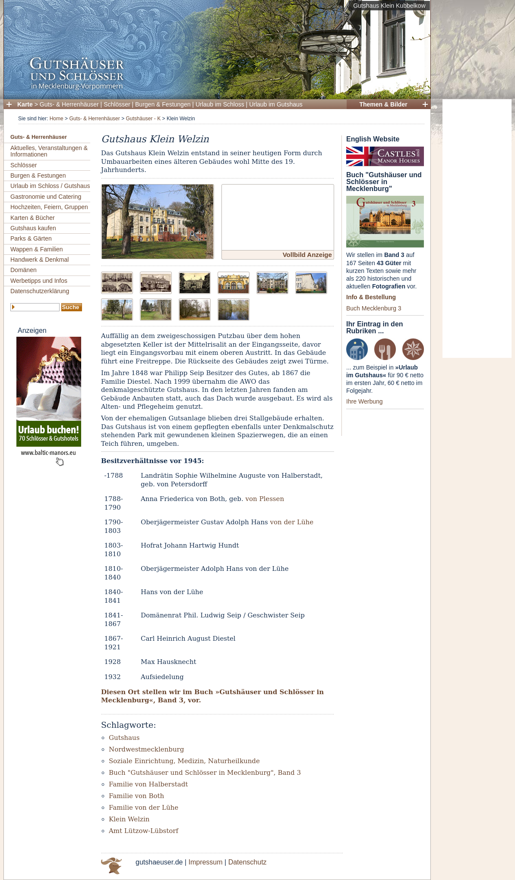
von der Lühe (292, 522)
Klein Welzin (129, 819)
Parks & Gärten (31, 238)
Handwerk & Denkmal (39, 259)
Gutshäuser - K (143, 119)
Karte (25, 104)
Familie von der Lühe (143, 807)
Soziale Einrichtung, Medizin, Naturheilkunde (184, 761)
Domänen (23, 269)
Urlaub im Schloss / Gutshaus (50, 185)
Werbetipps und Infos (38, 280)
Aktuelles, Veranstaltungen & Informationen (49, 151)
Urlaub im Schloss (220, 104)
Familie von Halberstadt (148, 784)
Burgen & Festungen (162, 104)
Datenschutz (247, 862)
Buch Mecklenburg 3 (373, 308)
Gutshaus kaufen (33, 228)
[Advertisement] (477, 228)
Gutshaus (124, 738)
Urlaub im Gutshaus (276, 104)
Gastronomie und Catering (45, 196)
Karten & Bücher (32, 217)
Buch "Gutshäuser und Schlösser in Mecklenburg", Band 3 (205, 773)
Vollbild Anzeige (307, 254)
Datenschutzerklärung (39, 291)
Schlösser (117, 104)
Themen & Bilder (383, 104)
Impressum (205, 862)
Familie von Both (136, 796)
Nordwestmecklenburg (146, 749)
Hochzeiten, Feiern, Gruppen (49, 207)
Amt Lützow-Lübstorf (143, 831)
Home (56, 119)
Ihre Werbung (364, 401)
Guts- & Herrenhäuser (69, 104)
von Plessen (264, 499)
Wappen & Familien (36, 249)
